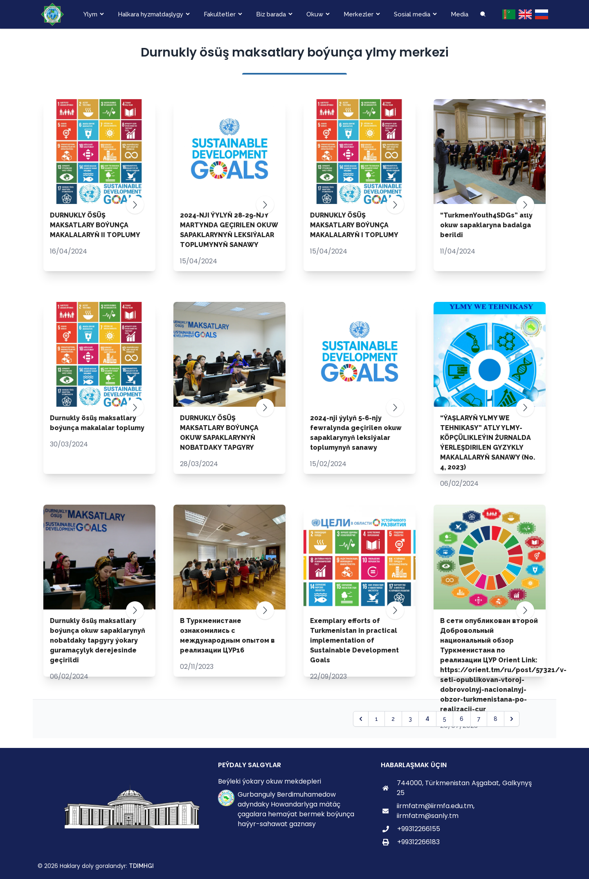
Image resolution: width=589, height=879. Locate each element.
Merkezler (358, 14)
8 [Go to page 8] (495, 719)
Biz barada (271, 14)
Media (459, 14)
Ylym (90, 14)
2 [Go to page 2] (393, 719)
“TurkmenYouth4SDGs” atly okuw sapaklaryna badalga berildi (486, 225)
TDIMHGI (141, 866)
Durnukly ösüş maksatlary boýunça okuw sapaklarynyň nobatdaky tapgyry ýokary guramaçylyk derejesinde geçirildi (97, 640)
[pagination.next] (511, 719)
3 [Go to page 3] (410, 719)
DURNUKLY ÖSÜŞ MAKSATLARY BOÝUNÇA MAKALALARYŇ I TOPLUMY (354, 225)
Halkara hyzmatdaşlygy (150, 14)
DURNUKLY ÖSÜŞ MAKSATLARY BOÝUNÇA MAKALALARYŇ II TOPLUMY (95, 225)
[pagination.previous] (361, 719)
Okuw (314, 14)
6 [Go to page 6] (461, 719)
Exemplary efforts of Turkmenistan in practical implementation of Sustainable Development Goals (354, 640)
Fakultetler (220, 14)
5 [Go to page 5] (444, 719)
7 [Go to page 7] (478, 719)
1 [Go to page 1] (376, 719)
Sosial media (412, 14)
